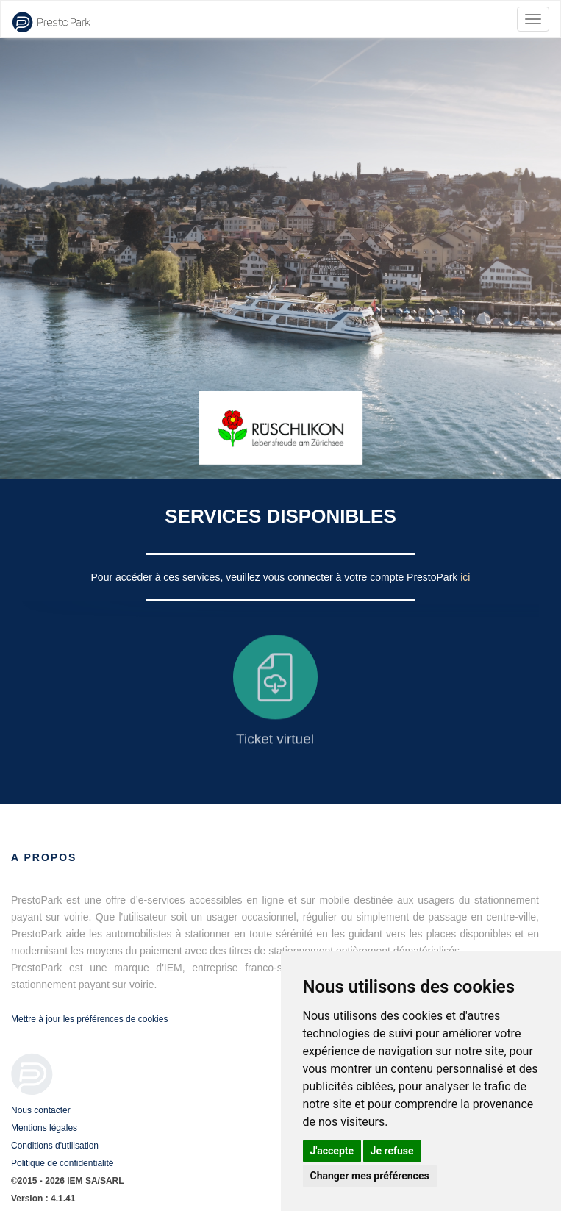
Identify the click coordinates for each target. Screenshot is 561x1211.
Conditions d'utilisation (55, 1145)
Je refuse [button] (392, 1151)
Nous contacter (41, 1110)
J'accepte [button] (332, 1151)
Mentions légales (44, 1128)
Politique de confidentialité (62, 1163)
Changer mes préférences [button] (369, 1176)
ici (465, 577)
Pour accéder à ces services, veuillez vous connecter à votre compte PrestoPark (276, 577)
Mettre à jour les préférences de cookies (89, 1019)
